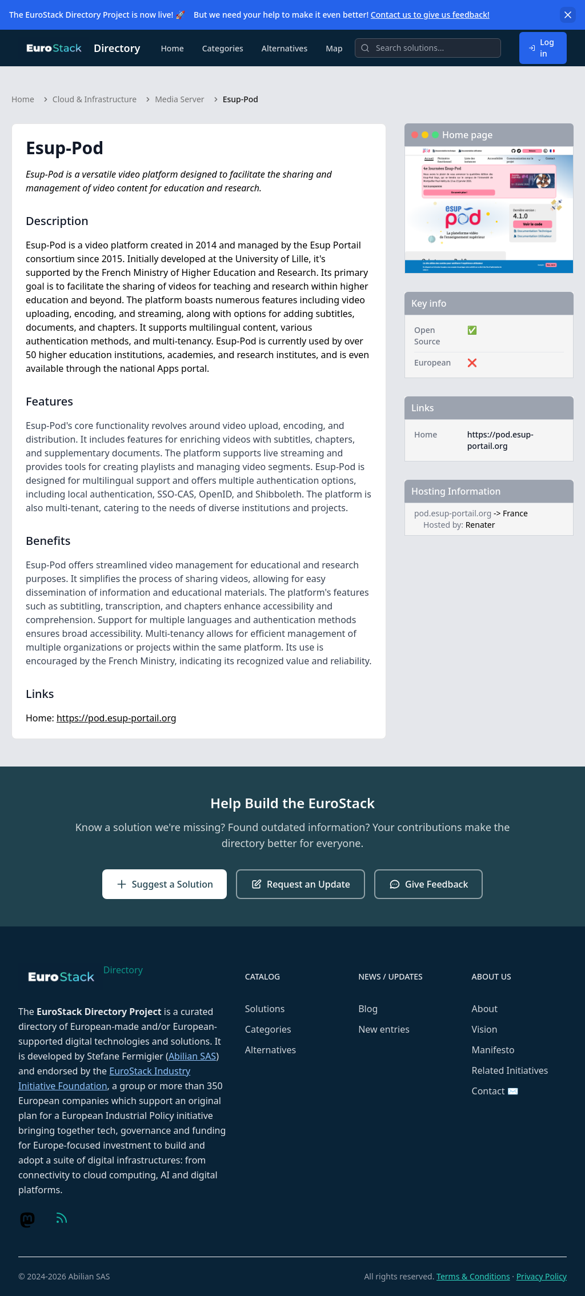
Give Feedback (428, 884)
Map (334, 48)
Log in (541, 48)
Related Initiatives (510, 1070)
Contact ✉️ (495, 1091)
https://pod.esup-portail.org (117, 718)
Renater (480, 524)
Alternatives (284, 48)
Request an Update (300, 884)
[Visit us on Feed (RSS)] (62, 1218)
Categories (222, 48)
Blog (368, 1008)
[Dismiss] (568, 15)
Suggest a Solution (164, 884)
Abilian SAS (192, 1056)
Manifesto (493, 1050)
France (515, 513)
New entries (384, 1029)
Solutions (265, 1008)
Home (172, 48)
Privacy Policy (541, 1276)
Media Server (179, 99)
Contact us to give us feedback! (430, 14)
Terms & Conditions (473, 1276)
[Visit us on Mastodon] (27, 1220)
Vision (485, 1029)
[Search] (428, 48)
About (485, 1008)
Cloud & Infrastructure (95, 99)
